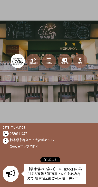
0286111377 (18, 134)
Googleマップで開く (24, 146)
